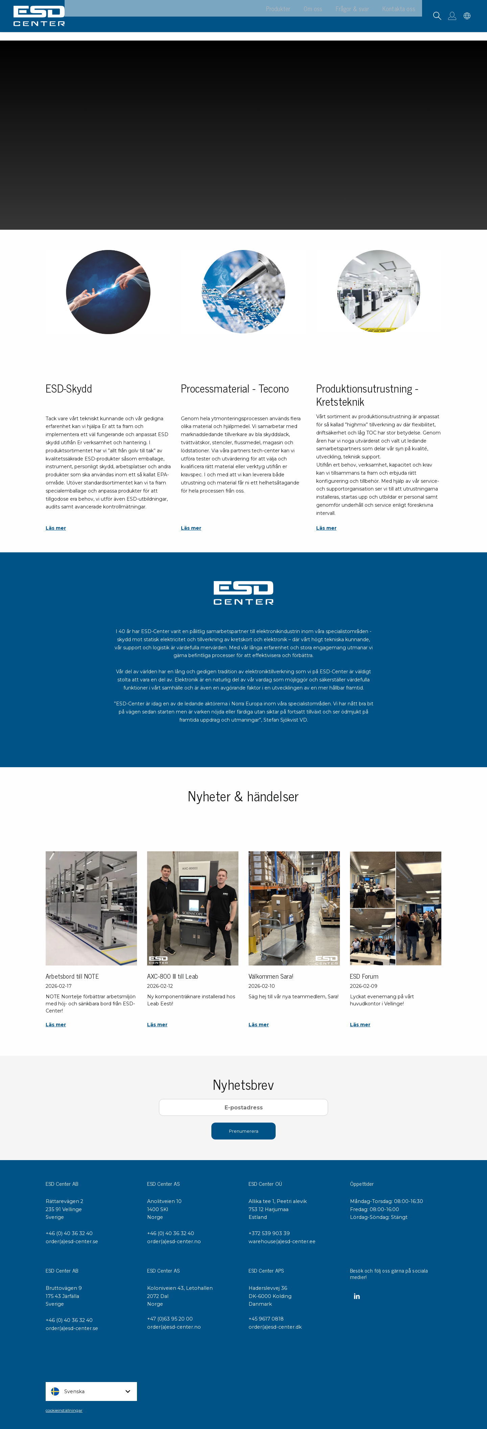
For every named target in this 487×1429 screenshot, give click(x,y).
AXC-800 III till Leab (172, 976)
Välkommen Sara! (271, 976)
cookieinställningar (64, 1410)
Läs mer (56, 528)
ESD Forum (364, 976)
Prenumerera (243, 1131)
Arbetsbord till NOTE (72, 976)
